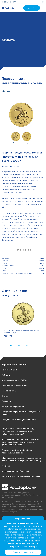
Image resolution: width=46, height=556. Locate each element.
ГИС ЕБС (6, 466)
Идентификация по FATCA (14, 380)
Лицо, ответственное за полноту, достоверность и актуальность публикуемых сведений (18, 431)
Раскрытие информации (13, 407)
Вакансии (6, 401)
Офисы (5, 396)
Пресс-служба (9, 391)
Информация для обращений (15, 471)
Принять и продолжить (23, 552)
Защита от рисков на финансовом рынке (21, 476)
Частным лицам (9, 370)
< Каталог (6, 91)
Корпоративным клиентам (14, 365)
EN (43, 2)
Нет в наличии (23, 249)
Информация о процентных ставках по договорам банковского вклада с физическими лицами (20, 442)
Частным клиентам (9, 2)
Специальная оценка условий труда (19, 420)
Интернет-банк (31, 8)
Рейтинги (6, 375)
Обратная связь (23, 519)
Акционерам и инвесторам (14, 386)
